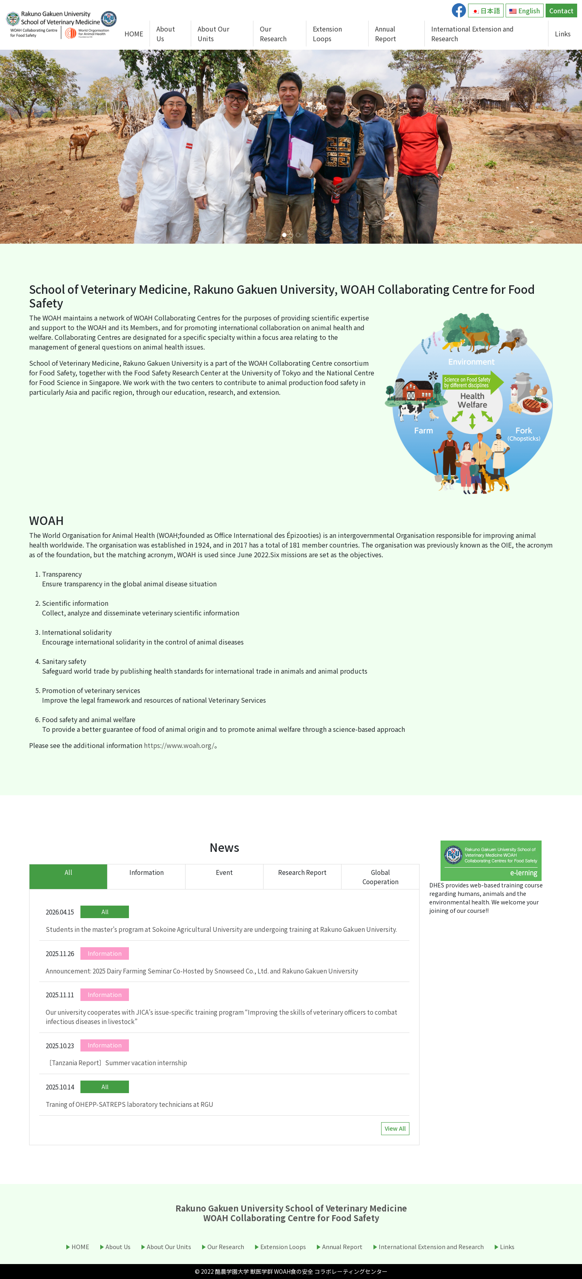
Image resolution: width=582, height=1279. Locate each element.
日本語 (486, 10)
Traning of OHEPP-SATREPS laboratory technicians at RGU (129, 1104)
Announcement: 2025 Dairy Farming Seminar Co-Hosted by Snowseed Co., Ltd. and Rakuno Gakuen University (202, 970)
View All (395, 1128)
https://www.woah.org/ (179, 745)
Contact (561, 10)
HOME (133, 33)
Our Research (273, 33)
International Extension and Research (472, 33)
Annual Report (385, 33)
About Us (165, 33)
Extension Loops (327, 33)
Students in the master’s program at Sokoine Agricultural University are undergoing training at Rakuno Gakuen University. (221, 929)
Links (563, 33)
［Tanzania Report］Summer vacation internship (116, 1062)
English (524, 10)
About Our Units (213, 33)
